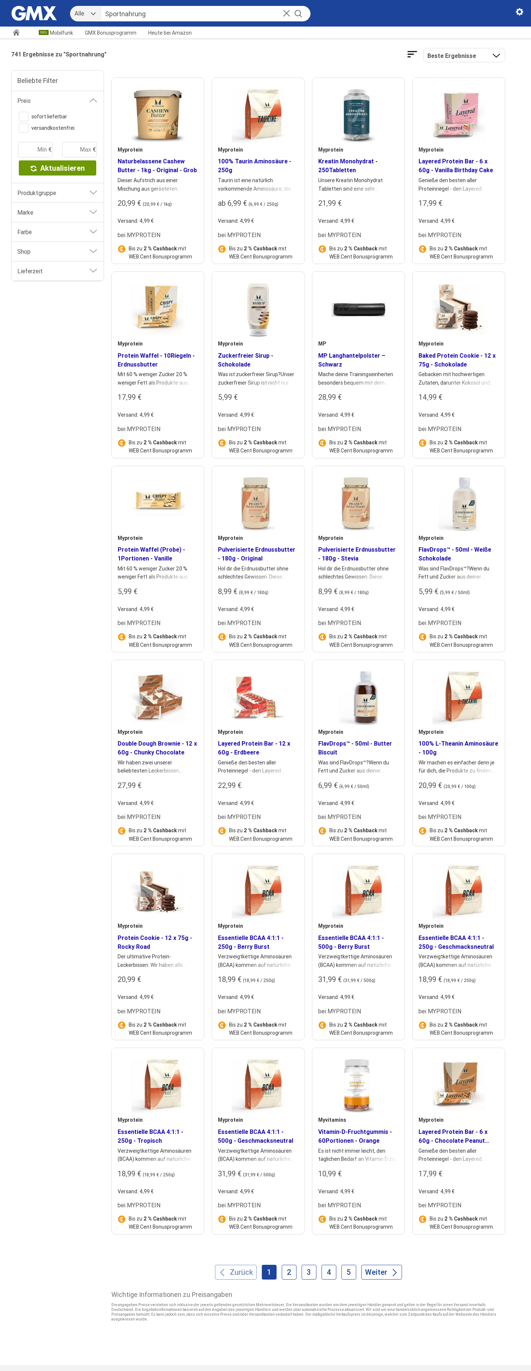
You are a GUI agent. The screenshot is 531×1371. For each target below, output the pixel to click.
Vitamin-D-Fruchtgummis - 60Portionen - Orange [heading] (355, 1136)
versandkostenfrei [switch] (46, 128)
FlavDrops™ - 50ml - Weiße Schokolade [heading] (455, 554)
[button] (286, 14)
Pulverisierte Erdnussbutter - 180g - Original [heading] (256, 554)
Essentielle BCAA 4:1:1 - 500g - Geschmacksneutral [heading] (255, 1136)
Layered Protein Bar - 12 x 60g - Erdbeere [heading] (254, 748)
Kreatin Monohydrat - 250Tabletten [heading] (348, 165)
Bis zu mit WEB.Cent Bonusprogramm (160, 252)
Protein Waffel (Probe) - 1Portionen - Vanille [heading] (151, 554)
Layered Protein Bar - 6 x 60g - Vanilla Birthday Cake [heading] (456, 165)
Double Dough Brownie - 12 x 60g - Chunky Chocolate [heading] (157, 748)
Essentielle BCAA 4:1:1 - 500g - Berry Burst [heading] (351, 942)
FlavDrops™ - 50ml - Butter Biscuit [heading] (355, 748)
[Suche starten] (298, 13)
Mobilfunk (61, 32)
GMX (110, 32)
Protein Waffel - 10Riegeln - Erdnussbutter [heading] (156, 360)
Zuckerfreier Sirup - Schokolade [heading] (245, 360)
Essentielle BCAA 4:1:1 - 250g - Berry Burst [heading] (251, 942)
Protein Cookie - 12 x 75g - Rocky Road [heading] (155, 942)
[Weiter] (381, 1272)
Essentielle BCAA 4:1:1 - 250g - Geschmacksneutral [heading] (456, 942)
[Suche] (197, 13)
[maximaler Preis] (79, 149)
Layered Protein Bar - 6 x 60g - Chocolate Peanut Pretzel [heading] (453, 1136)
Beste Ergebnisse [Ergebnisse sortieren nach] (451, 55)
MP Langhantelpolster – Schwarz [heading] (351, 360)
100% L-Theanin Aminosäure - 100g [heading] (458, 748)
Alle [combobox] (79, 13)
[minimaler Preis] (35, 149)
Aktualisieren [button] (58, 168)
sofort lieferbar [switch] (43, 116)
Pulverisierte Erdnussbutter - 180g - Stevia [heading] (357, 554)
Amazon (170, 32)
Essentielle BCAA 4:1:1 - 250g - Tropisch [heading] (150, 1136)
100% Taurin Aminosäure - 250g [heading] (254, 165)
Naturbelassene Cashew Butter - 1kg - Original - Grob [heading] (157, 165)
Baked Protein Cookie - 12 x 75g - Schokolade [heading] (457, 360)
